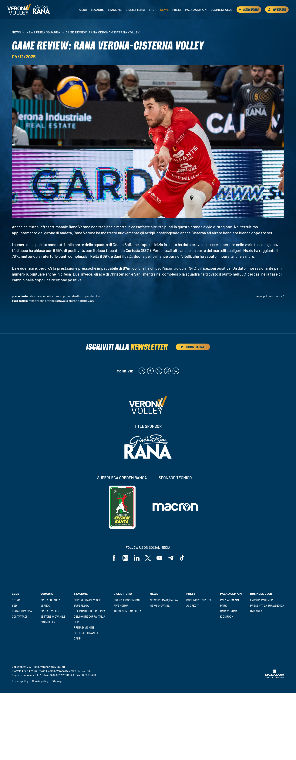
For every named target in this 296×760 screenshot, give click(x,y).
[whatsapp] (176, 371)
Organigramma (22, 611)
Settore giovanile (52, 616)
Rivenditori (121, 605)
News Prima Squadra (43, 32)
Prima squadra (50, 600)
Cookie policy (40, 681)
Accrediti (193, 605)
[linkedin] (142, 371)
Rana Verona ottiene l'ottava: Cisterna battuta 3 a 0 (61, 300)
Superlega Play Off (87, 600)
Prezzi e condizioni (127, 600)
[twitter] (159, 371)
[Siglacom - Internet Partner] (274, 677)
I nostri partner (261, 600)
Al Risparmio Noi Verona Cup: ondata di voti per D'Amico (64, 296)
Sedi (15, 605)
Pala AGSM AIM (229, 600)
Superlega (81, 605)
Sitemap (57, 681)
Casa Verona (228, 611)
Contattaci (19, 616)
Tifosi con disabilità (127, 611)
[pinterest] (167, 371)
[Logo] (19, 9)
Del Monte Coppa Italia (89, 616)
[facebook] (150, 371)
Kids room (226, 616)
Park (223, 605)
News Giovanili (160, 605)
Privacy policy (20, 681)
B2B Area (256, 611)
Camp (77, 638)
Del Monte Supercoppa (89, 611)
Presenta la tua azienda (267, 605)
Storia (16, 600)
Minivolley (47, 622)
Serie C (45, 605)
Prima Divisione (50, 611)
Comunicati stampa (199, 600)
